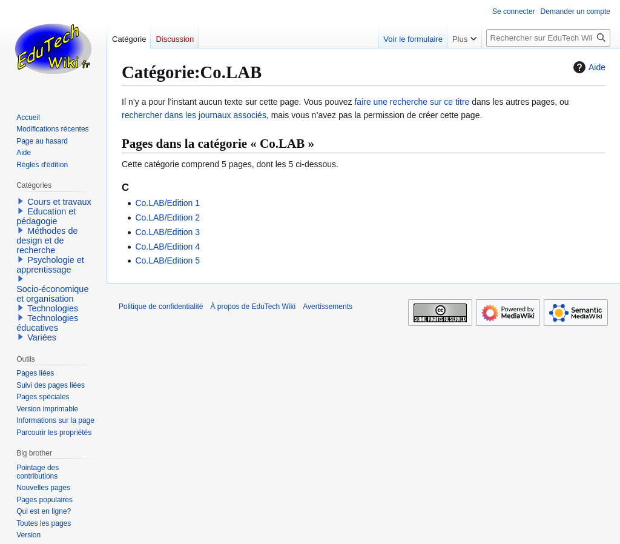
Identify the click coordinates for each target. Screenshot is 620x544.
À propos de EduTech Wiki (252, 306)
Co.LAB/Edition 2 (167, 217)
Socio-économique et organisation (52, 294)
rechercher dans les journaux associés (194, 115)
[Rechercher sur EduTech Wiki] (548, 38)
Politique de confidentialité (161, 306)
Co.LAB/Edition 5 (167, 260)
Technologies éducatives (47, 323)
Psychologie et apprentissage (50, 264)
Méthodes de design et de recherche (47, 240)
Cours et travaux (59, 202)
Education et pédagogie (46, 216)
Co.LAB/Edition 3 (167, 232)
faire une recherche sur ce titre (411, 102)
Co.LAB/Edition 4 (167, 246)
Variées (41, 337)
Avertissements (327, 306)
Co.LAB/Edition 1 (167, 203)
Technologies (52, 308)
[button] (20, 201)
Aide (587, 67)
